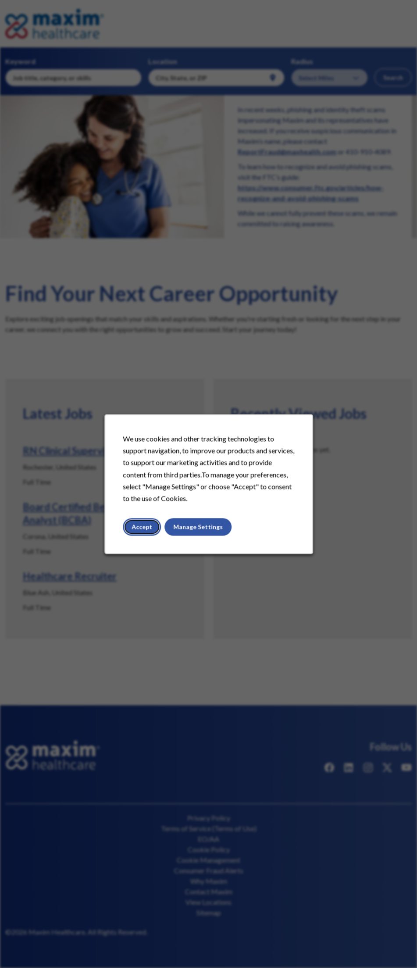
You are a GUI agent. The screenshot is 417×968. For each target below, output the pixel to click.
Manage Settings (198, 528)
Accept (143, 528)
